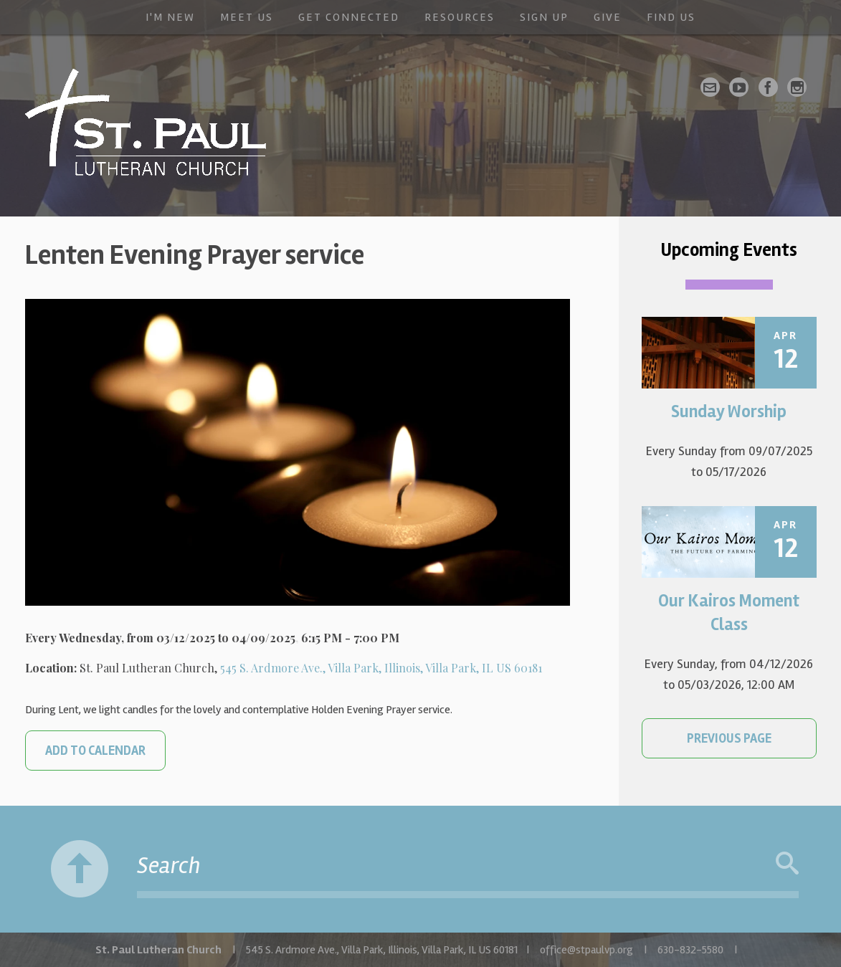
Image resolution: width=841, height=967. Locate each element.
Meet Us (246, 17)
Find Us (671, 17)
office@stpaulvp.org (586, 950)
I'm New (170, 17)
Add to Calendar (95, 750)
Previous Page (729, 738)
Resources (459, 17)
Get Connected (348, 17)
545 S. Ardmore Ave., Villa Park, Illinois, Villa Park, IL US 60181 (381, 667)
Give (608, 17)
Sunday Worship (729, 411)
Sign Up (544, 17)
